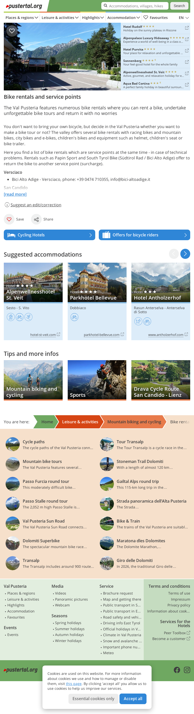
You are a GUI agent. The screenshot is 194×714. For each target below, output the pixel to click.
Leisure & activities (58, 17)
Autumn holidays (69, 634)
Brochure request (118, 593)
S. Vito (24, 307)
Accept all (133, 698)
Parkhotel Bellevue (97, 301)
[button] (185, 254)
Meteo (108, 652)
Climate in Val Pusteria (122, 634)
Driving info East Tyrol (121, 623)
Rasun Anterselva (148, 307)
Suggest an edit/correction (32, 205)
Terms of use (179, 593)
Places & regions (20, 17)
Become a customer (171, 638)
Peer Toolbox (177, 632)
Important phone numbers (122, 647)
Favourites (155, 18)
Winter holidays (68, 640)
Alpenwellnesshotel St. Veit (33, 301)
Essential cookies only (93, 698)
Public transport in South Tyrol (122, 605)
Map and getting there (122, 599)
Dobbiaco (78, 307)
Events (12, 634)
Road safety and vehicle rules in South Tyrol (122, 617)
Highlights (91, 17)
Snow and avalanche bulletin (122, 640)
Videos (60, 593)
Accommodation (121, 17)
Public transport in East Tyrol (122, 611)
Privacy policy (178, 605)
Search (179, 6)
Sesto (10, 307)
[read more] (15, 194)
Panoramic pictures (71, 599)
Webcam (62, 605)
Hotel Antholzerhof (160, 301)
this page (74, 683)
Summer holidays (70, 628)
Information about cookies (168, 611)
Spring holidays (68, 622)
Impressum (180, 599)
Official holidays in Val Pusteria (122, 629)
